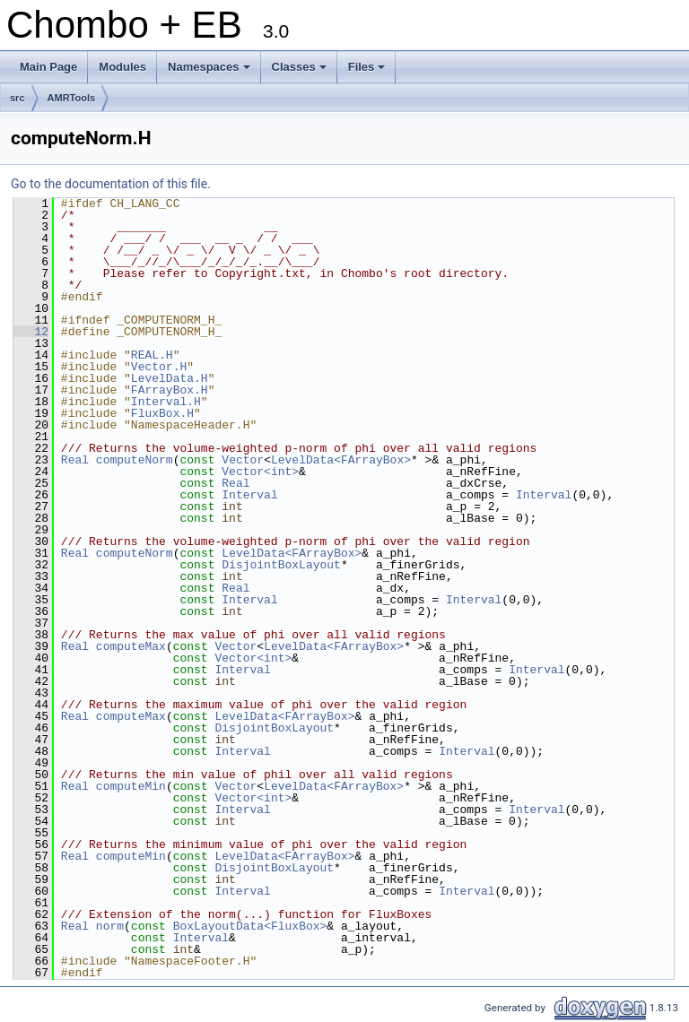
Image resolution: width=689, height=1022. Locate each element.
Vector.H (159, 367)
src (17, 97)
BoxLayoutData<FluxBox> (250, 926)
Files (368, 71)
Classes (300, 71)
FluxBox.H (162, 413)
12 (30, 332)
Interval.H (166, 402)
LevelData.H (169, 378)
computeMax (131, 646)
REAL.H (152, 355)
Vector (243, 460)
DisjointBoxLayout (281, 565)
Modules (122, 67)
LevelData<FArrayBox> (341, 460)
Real (75, 460)
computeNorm (134, 460)
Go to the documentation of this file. (111, 184)
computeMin (131, 786)
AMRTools (72, 97)
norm (110, 926)
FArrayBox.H (169, 390)
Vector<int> (260, 471)
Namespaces (210, 71)
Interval (249, 495)
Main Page (48, 67)
